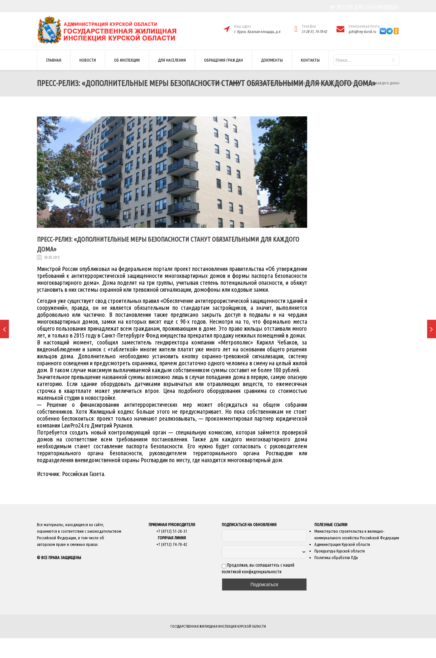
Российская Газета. (83, 473)
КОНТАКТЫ (310, 60)
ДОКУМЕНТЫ (272, 60)
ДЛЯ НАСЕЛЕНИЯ (172, 60)
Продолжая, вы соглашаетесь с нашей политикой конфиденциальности (258, 568)
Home (234, 83)
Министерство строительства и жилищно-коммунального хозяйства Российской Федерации (356, 534)
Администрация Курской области (342, 544)
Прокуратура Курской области (339, 551)
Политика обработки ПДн (336, 557)
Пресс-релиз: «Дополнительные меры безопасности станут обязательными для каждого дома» (323, 83)
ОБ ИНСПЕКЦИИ (127, 60)
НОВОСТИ (87, 60)
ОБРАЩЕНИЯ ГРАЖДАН (223, 60)
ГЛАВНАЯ (53, 60)
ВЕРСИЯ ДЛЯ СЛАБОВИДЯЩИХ (364, 7)
